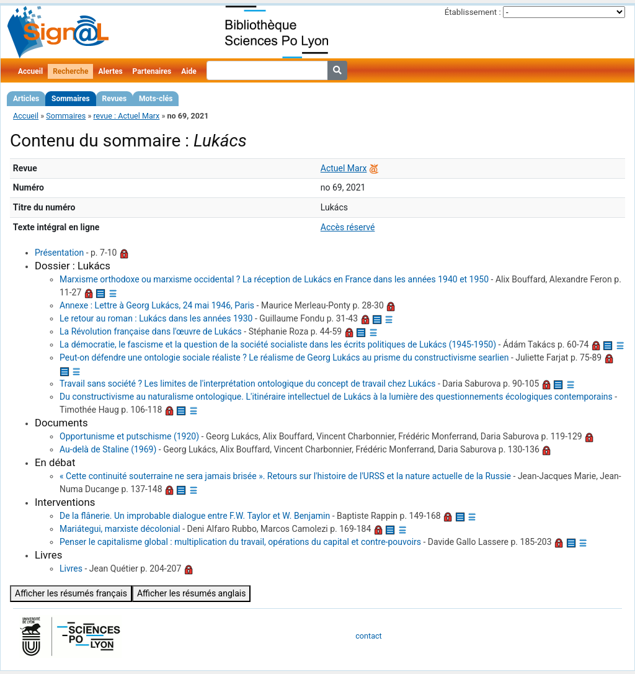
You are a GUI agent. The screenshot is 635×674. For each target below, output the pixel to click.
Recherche (70, 71)
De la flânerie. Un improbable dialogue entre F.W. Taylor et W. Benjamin (195, 516)
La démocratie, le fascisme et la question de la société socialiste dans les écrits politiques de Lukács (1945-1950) (278, 344)
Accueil (30, 71)
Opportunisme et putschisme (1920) (129, 436)
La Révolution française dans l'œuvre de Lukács (151, 331)
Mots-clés (155, 98)
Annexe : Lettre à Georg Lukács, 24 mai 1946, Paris (157, 305)
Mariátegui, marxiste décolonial (120, 529)
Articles (26, 98)
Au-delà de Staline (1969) (108, 449)
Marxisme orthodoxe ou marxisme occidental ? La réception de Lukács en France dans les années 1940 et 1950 (274, 279)
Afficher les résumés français (71, 593)
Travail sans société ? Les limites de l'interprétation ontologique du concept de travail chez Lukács (247, 384)
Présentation (59, 253)
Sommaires (70, 98)
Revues (114, 98)
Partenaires (152, 71)
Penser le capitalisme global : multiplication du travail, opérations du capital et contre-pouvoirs (240, 542)
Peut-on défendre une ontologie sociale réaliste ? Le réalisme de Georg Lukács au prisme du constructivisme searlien (284, 357)
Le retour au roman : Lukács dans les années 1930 (156, 318)
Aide (188, 71)
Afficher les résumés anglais (191, 593)
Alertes (110, 71)
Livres (71, 568)
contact (368, 635)
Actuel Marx (344, 168)
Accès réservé (348, 227)
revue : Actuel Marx (126, 115)
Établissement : (473, 12)
